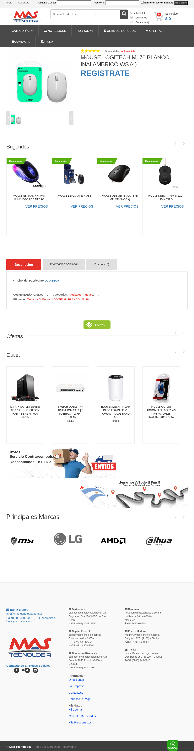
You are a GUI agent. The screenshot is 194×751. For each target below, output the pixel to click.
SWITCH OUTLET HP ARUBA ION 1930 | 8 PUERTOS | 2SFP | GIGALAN (70, 410)
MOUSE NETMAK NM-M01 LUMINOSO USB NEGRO (29, 197)
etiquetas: (19, 297)
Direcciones (76, 677)
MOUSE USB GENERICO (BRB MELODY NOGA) (120, 197)
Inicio (9, 2)
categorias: (60, 292)
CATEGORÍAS (22, 30)
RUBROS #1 (85, 30)
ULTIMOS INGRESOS (120, 30)
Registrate (23, 2)
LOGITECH (52, 278)
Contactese (76, 690)
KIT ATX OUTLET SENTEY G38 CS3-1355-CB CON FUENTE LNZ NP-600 (25, 408)
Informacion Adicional (67, 265)
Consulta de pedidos (82, 714)
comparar (139, 22)
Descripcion (25, 264)
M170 (85, 297)
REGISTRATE (105, 73)
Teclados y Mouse (81, 292)
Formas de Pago (79, 697)
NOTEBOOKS (55, 30)
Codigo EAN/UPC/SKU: (28, 292)
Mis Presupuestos (80, 720)
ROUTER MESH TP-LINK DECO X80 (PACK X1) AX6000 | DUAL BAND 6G (115, 410)
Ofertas (100, 323)
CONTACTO (21, 41)
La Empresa (76, 684)
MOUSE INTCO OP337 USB (74, 195)
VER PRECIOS (36, 206)
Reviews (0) (106, 265)
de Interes (139, 17)
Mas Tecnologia (20, 744)
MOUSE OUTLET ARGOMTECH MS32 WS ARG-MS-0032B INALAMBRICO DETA (161, 410)
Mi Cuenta (75, 707)
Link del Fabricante (30, 278)
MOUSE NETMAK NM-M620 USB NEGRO (165, 197)
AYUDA (47, 41)
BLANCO (74, 297)
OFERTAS (154, 30)
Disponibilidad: (112, 51)
